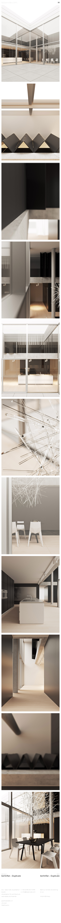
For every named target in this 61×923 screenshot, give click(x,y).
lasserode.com (9, 2)
